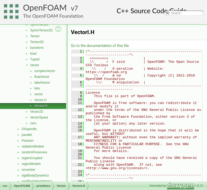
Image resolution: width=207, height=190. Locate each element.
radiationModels (33, 146)
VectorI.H (40, 106)
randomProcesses (34, 152)
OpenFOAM (45, 7)
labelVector (42, 82)
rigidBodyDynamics (35, 175)
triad (33, 53)
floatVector (41, 77)
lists (37, 88)
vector (38, 94)
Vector (34, 65)
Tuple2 (35, 59)
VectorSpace (39, 117)
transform (37, 48)
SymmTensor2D (41, 30)
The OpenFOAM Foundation (53, 16)
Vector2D (36, 111)
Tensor (35, 36)
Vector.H (40, 100)
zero (33, 123)
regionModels (31, 164)
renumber (28, 170)
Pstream (28, 140)
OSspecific (29, 129)
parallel (27, 135)
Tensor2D (37, 42)
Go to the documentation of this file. (100, 46)
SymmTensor (39, 24)
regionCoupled (32, 158)
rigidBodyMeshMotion (37, 181)
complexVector (44, 71)
